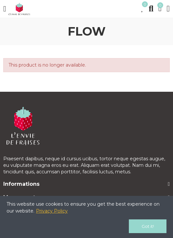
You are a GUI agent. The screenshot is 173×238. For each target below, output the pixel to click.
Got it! (148, 226)
